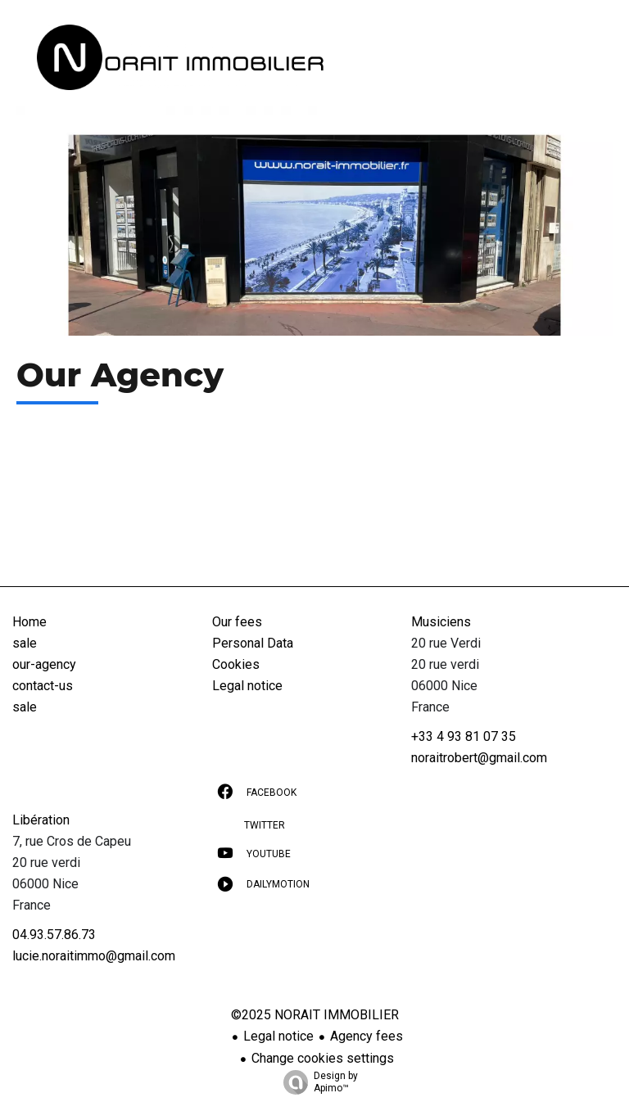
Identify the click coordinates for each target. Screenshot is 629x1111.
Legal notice (278, 1036)
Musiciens (441, 622)
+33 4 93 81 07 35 (463, 736)
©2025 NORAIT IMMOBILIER (315, 1015)
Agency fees (366, 1036)
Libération (41, 820)
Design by (316, 1082)
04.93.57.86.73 (54, 934)
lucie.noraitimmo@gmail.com (93, 956)
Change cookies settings (322, 1058)
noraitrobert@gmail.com (479, 758)
